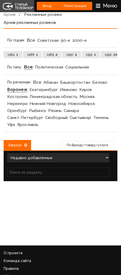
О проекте (13, 253)
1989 (52, 55)
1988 (32, 55)
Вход (47, 6)
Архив (10, 14)
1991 (91, 55)
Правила (11, 268)
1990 (71, 55)
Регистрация (75, 6)
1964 (13, 55)
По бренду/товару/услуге (87, 145)
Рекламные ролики (43, 14)
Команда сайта (17, 261)
